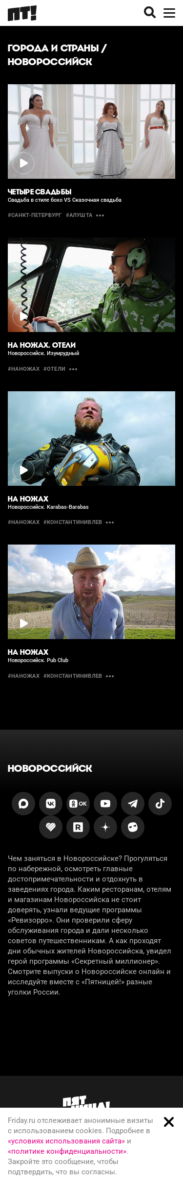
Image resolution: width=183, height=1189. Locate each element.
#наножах (24, 369)
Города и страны (53, 48)
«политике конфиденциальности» (67, 1151)
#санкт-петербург (35, 215)
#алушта (79, 215)
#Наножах (24, 522)
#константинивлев (72, 522)
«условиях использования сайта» (66, 1141)
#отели (54, 369)
